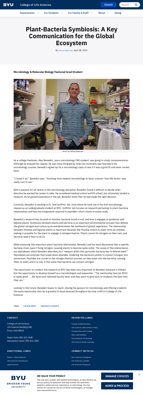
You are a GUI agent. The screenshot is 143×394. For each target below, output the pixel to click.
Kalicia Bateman (66, 50)
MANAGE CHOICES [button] (117, 376)
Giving (118, 12)
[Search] (129, 4)
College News (29, 306)
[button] (138, 375)
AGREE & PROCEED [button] (117, 386)
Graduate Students (50, 306)
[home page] (8, 4)
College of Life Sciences (37, 5)
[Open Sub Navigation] (38, 13)
